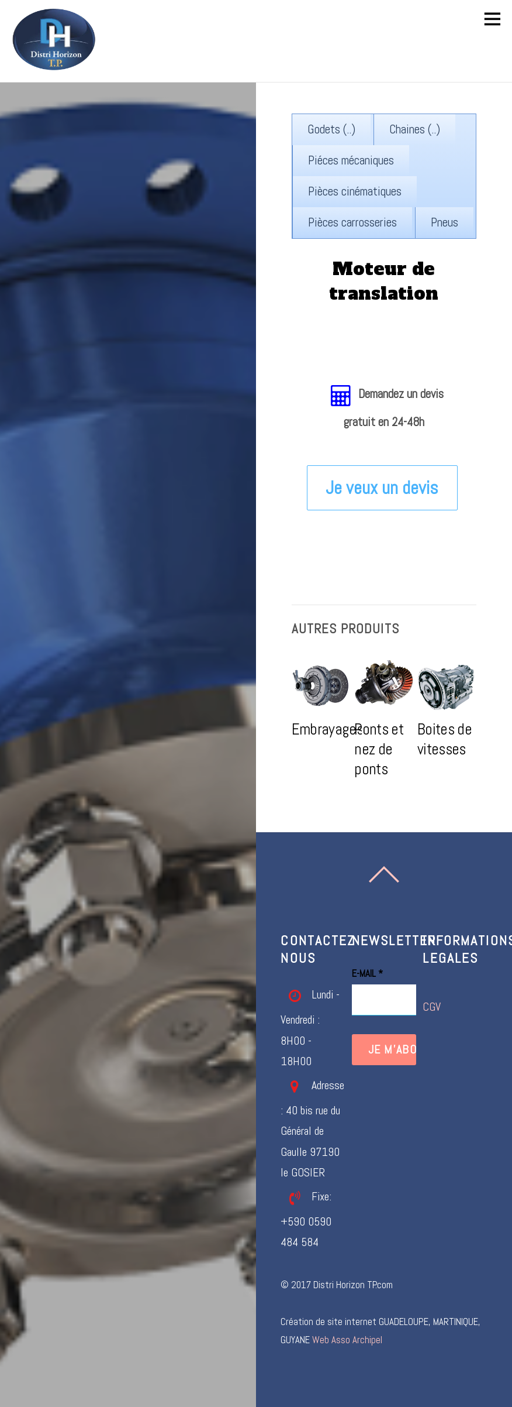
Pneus (444, 222)
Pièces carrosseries (352, 222)
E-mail (367, 973)
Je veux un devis (382, 487)
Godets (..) (331, 129)
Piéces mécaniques (351, 160)
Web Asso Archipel (347, 1340)
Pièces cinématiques (355, 191)
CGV (432, 1007)
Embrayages (327, 729)
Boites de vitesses (444, 739)
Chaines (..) (414, 129)
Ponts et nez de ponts (378, 749)
